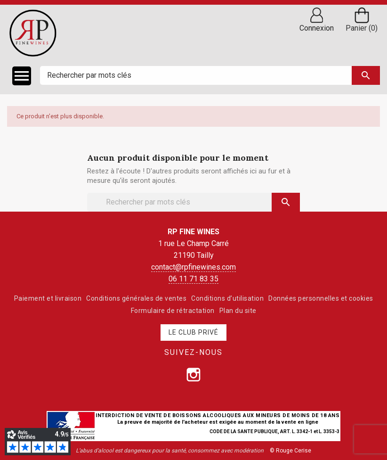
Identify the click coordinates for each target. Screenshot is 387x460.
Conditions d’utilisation (227, 298)
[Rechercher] (210, 75)
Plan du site (238, 310)
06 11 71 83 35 (193, 278)
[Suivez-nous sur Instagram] (193, 374)
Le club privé (193, 332)
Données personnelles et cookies (320, 298)
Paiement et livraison (48, 298)
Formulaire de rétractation (173, 310)
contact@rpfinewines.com (193, 267)
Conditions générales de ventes (136, 298)
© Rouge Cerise (290, 450)
